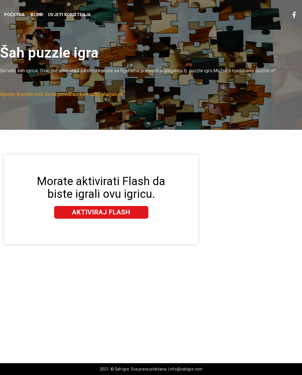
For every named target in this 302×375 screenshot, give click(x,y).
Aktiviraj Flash (101, 212)
